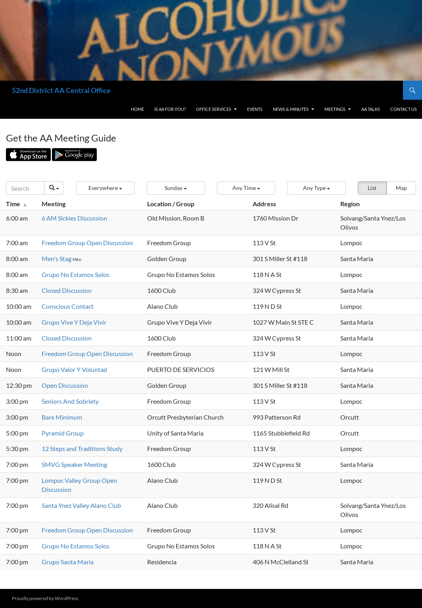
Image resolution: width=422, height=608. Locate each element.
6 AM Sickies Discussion (74, 218)
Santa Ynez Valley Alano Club (81, 505)
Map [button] (401, 187)
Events (255, 109)
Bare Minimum (62, 417)
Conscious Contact (68, 306)
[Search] (25, 188)
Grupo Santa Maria (68, 561)
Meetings (334, 109)
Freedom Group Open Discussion (87, 242)
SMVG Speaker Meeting (74, 464)
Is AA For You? (170, 109)
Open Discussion (65, 385)
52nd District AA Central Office (61, 90)
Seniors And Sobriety (70, 401)
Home (137, 109)
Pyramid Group (63, 433)
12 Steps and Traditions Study (82, 448)
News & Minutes (291, 109)
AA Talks (370, 109)
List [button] (372, 187)
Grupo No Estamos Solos (75, 274)
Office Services (213, 109)
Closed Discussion (67, 290)
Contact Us (403, 109)
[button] (105, 188)
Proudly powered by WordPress (45, 598)
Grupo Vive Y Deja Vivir (74, 322)
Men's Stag (57, 258)
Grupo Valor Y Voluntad (74, 369)
